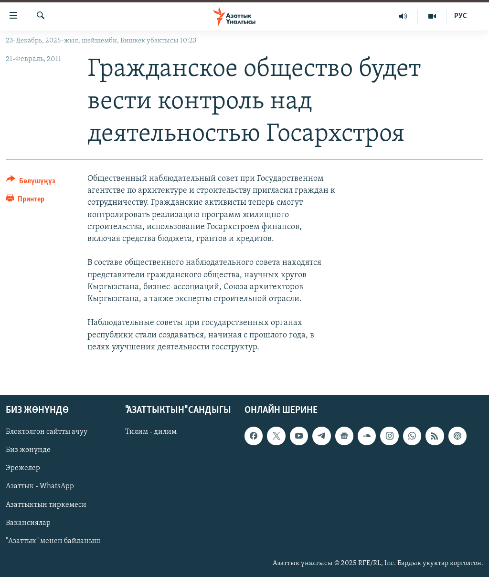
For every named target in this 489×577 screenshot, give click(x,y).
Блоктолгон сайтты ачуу (46, 432)
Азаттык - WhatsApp (40, 486)
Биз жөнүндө (28, 450)
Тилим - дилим (151, 432)
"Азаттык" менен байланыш (53, 541)
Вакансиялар (28, 522)
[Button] (30, 182)
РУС (460, 16)
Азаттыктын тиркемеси (46, 504)
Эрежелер (23, 468)
